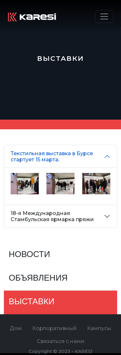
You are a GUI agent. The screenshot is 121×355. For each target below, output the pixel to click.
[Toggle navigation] (104, 16)
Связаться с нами (61, 341)
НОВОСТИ (29, 255)
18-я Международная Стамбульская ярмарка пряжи (52, 216)
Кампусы (99, 328)
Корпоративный (54, 328)
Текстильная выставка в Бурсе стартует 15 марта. (52, 156)
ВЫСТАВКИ (32, 302)
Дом (16, 328)
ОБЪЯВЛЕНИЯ (38, 279)
